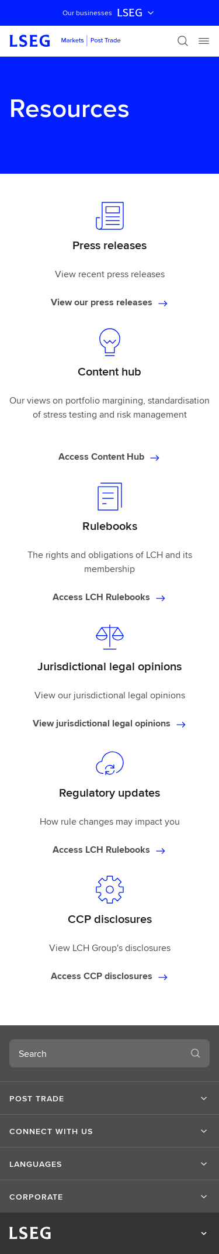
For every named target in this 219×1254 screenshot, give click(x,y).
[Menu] (203, 40)
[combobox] (95, 1053)
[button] (109, 1098)
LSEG (137, 13)
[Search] (182, 40)
